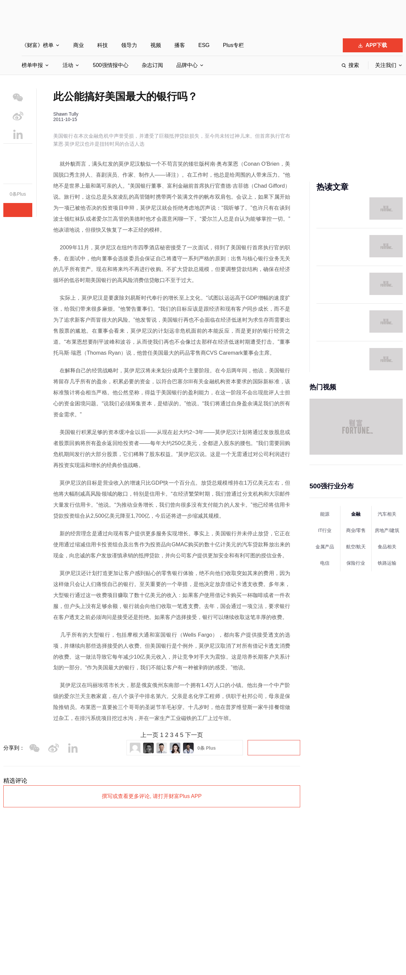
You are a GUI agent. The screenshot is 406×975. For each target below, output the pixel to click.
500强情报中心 (110, 65)
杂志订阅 (152, 65)
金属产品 (324, 546)
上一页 (149, 735)
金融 (355, 514)
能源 (324, 514)
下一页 (194, 735)
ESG (204, 45)
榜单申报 (32, 65)
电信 (324, 563)
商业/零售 (356, 530)
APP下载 (372, 45)
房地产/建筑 (387, 530)
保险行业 (355, 563)
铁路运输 (387, 563)
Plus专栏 (233, 45)
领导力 (129, 45)
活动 (68, 65)
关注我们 (385, 65)
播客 (179, 45)
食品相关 (387, 546)
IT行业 (324, 530)
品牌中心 (187, 65)
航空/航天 (356, 546)
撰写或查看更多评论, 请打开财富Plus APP (152, 796)
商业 (78, 45)
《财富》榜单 (38, 45)
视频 (155, 45)
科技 (102, 45)
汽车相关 (387, 514)
